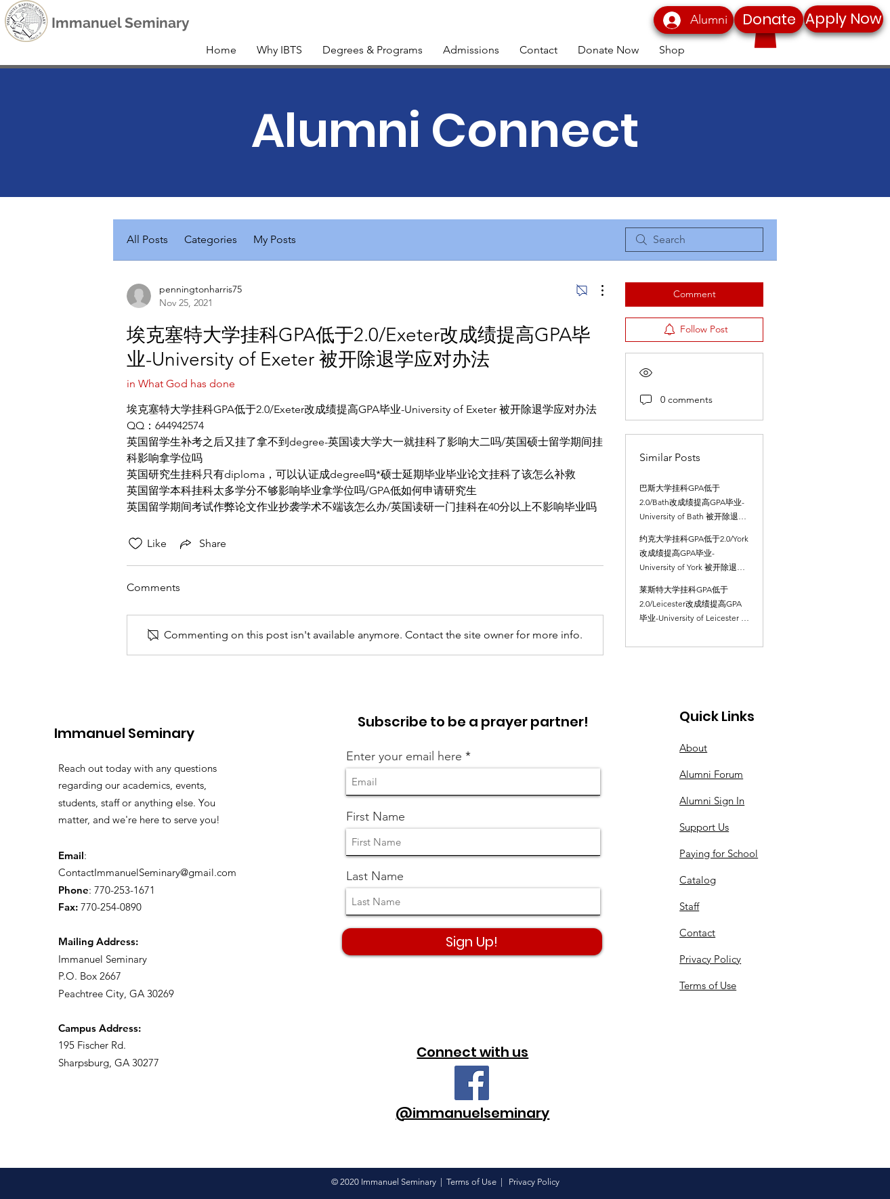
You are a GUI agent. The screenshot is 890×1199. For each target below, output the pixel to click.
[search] (694, 239)
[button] (765, 34)
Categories (210, 239)
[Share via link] (201, 544)
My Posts (274, 239)
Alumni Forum (711, 774)
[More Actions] (595, 290)
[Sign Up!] (472, 941)
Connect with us (472, 1052)
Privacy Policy (710, 959)
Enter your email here (404, 756)
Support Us (704, 827)
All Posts (147, 239)
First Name (375, 816)
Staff (689, 906)
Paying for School (718, 853)
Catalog (697, 879)
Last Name (375, 876)
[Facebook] (471, 1083)
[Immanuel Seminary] (120, 23)
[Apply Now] (843, 18)
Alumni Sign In (711, 800)
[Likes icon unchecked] (135, 544)
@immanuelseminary (472, 1113)
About (693, 747)
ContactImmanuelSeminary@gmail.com (147, 872)
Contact (697, 932)
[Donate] (768, 19)
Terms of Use (707, 985)
